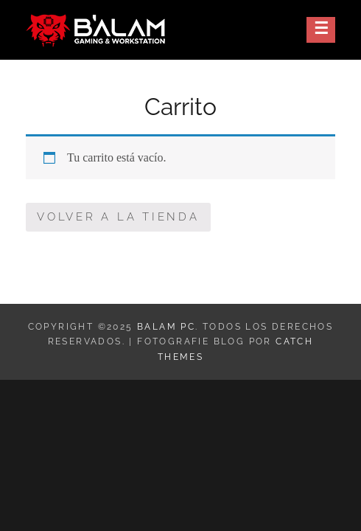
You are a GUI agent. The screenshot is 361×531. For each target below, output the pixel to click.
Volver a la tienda (118, 216)
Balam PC (166, 327)
